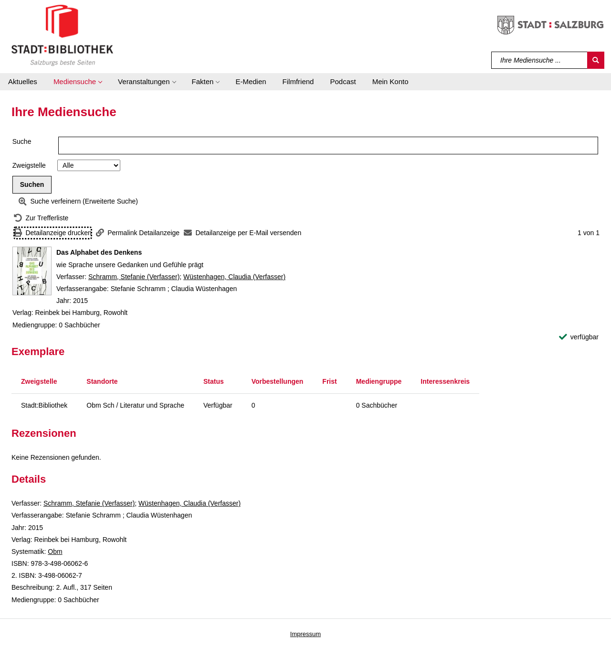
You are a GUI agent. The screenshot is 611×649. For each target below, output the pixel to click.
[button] (77, 81)
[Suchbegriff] (539, 60)
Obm (55, 551)
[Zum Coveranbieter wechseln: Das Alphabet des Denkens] (32, 271)
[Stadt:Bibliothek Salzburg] (62, 35)
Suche (22, 141)
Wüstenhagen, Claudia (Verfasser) (234, 277)
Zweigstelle (29, 165)
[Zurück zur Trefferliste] (41, 218)
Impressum (305, 634)
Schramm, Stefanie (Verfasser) (133, 277)
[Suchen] (595, 60)
